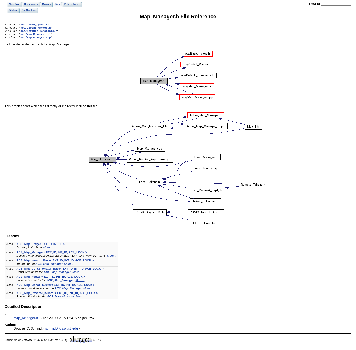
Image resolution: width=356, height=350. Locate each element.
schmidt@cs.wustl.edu (61, 330)
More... (47, 249)
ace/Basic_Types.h (33, 25)
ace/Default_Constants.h (38, 32)
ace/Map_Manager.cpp (35, 39)
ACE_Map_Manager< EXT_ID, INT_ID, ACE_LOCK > (51, 254)
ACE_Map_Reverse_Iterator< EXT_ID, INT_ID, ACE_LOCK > (57, 295)
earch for (314, 3)
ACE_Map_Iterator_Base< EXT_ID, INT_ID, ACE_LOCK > (55, 262)
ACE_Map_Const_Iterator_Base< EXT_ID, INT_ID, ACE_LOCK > (60, 270)
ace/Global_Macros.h (35, 28)
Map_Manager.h (26, 320)
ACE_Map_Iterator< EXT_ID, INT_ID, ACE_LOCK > (50, 279)
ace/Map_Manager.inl (35, 36)
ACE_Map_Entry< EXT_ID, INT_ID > (40, 246)
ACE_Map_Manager (48, 266)
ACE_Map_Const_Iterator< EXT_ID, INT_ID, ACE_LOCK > (55, 287)
